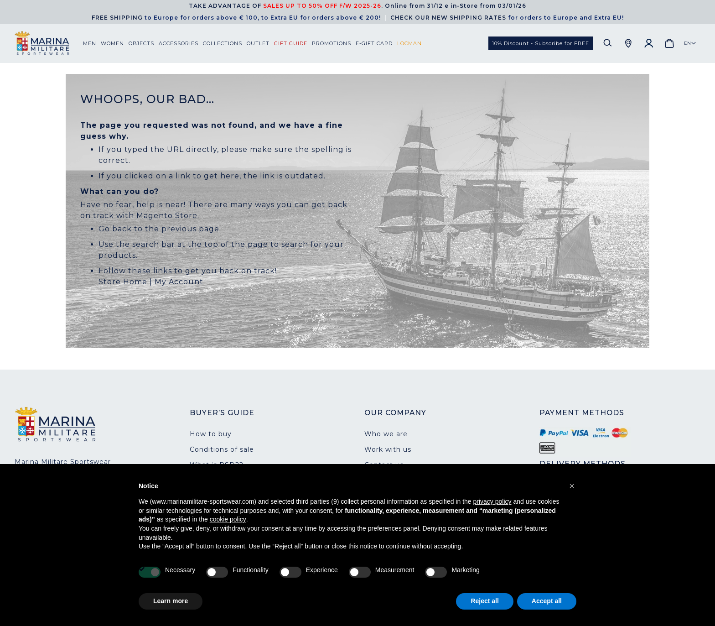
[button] (690, 43)
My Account (179, 281)
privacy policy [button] (492, 501)
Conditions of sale (222, 449)
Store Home (122, 281)
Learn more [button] (170, 601)
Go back (115, 228)
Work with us (387, 449)
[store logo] (49, 43)
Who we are (386, 434)
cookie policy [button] (228, 519)
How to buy (211, 434)
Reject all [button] (484, 601)
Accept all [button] (547, 601)
